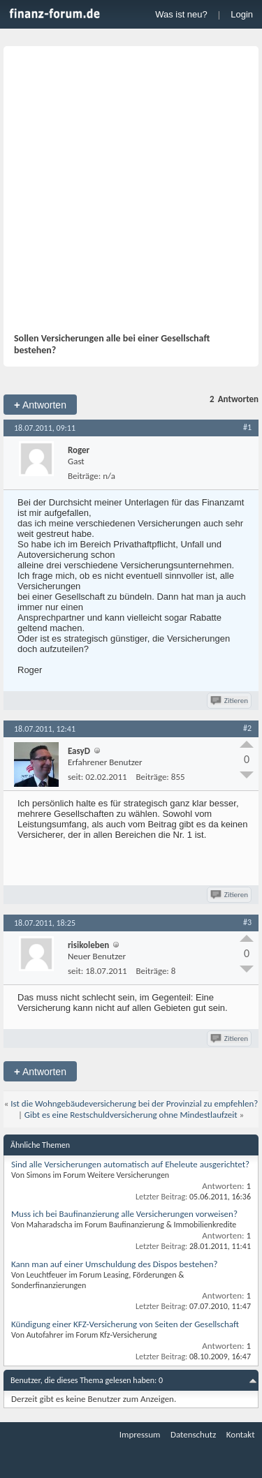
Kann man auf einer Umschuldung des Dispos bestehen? (114, 1264)
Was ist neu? (181, 14)
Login (242, 14)
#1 (247, 427)
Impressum (140, 1434)
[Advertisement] (131, 194)
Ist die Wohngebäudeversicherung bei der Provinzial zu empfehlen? (134, 1103)
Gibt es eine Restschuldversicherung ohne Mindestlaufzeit (131, 1114)
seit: (75, 776)
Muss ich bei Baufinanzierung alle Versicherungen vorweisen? (124, 1214)
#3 (247, 922)
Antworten (40, 405)
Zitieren (230, 700)
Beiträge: (84, 476)
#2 (247, 728)
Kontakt (240, 1434)
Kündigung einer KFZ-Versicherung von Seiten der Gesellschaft (125, 1324)
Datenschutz (193, 1434)
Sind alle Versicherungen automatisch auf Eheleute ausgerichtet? (130, 1164)
